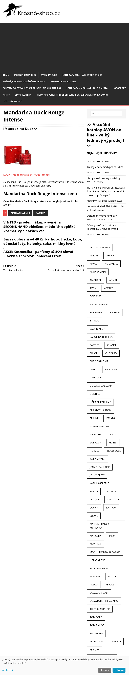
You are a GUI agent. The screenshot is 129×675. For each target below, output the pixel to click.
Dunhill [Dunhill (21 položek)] (95, 393)
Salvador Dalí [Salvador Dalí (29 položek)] (99, 592)
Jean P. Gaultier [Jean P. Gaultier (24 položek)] (100, 467)
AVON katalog (49, 75)
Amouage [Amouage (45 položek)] (95, 280)
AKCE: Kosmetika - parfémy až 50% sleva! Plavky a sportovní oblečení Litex (38, 253)
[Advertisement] (64, 46)
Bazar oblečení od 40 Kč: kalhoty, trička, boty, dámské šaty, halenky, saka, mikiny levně (42, 241)
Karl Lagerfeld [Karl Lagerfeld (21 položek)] (100, 483)
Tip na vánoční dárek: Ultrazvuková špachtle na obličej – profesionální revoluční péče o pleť (106, 191)
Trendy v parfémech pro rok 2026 (105, 167)
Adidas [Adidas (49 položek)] (94, 255)
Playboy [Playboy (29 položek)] (95, 576)
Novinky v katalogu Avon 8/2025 (104, 200)
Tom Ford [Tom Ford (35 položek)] (96, 617)
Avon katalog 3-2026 (98, 161)
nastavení (7, 670)
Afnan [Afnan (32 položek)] (110, 255)
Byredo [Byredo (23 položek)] (94, 320)
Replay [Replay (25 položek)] (109, 584)
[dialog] (64, 665)
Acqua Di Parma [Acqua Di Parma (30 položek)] (100, 247)
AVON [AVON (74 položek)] (93, 288)
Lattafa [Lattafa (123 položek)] (111, 507)
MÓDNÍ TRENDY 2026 (25, 75)
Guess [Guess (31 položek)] (113, 442)
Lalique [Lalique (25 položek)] (94, 499)
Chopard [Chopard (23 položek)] (111, 353)
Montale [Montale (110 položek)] (95, 543)
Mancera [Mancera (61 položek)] (95, 535)
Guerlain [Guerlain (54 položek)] (95, 442)
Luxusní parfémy (12, 101)
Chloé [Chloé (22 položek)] (93, 353)
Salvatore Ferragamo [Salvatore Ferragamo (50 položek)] (104, 600)
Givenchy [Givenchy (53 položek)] (95, 434)
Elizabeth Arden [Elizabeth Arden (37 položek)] (100, 410)
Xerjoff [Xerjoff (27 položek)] (94, 649)
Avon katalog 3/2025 (98, 234)
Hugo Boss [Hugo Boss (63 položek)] (114, 450)
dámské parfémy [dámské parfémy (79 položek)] (100, 401)
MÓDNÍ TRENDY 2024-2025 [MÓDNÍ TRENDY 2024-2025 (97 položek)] (105, 552)
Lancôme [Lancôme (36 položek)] (113, 499)
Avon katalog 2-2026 (98, 172)
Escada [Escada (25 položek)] (110, 418)
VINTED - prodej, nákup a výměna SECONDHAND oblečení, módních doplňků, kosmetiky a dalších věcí (40, 226)
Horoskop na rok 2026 (63, 81)
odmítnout (104, 670)
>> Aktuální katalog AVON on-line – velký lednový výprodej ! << (105, 135)
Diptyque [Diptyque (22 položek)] (95, 377)
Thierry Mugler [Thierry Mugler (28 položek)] (100, 609)
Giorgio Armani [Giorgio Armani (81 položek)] (100, 426)
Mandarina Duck (19, 128)
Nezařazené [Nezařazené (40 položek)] (97, 560)
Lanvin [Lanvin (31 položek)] (94, 507)
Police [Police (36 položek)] (112, 576)
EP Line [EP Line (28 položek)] (94, 418)
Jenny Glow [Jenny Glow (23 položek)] (97, 475)
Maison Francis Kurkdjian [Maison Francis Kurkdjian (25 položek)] (100, 525)
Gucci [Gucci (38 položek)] (112, 434)
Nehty (6, 94)
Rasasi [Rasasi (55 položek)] (94, 584)
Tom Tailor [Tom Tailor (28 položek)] (97, 625)
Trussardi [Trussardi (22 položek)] (96, 633)
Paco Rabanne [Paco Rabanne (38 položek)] (99, 568)
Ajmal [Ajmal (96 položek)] (93, 263)
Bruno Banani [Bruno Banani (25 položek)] (99, 304)
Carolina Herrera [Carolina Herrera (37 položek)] (101, 336)
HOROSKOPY (119, 88)
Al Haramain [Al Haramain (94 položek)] (98, 271)
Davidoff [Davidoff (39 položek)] (111, 369)
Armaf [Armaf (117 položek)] (113, 280)
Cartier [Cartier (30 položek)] (94, 345)
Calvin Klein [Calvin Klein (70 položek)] (97, 328)
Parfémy (41, 213)
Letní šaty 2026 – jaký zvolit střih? (82, 75)
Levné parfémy (23, 94)
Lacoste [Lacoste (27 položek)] (111, 491)
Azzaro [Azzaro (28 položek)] (109, 288)
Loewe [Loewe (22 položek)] (94, 515)
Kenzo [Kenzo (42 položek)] (94, 491)
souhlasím (118, 670)
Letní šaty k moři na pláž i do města (87, 88)
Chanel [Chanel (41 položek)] (111, 345)
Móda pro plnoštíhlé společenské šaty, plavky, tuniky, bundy (72, 94)
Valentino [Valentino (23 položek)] (96, 641)
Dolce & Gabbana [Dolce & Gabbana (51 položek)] (101, 385)
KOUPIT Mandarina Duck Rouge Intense (26, 174)
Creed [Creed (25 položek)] (93, 369)
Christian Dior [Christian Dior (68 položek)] (99, 361)
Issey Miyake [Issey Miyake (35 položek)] (97, 458)
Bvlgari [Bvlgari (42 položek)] (115, 312)
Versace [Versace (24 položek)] (116, 641)
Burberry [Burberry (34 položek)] (96, 312)
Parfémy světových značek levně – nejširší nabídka (32, 88)
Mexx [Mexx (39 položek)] (112, 535)
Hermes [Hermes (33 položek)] (94, 450)
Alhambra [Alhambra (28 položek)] (111, 263)
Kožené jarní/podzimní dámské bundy (24, 81)
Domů (6, 75)
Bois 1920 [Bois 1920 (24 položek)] (95, 296)
